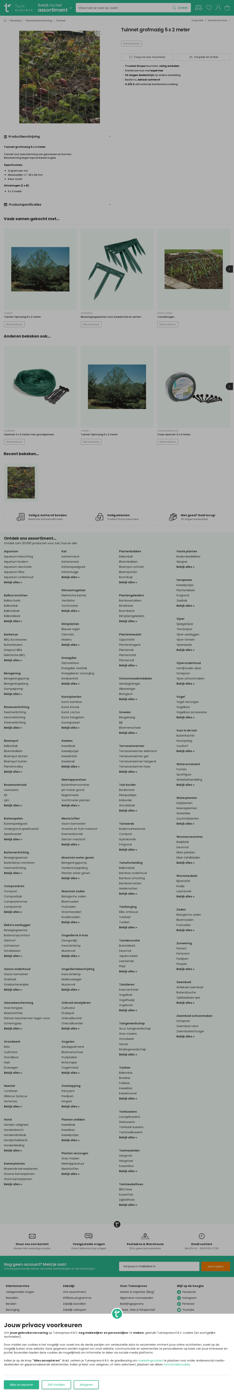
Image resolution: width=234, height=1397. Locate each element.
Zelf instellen (56, 1385)
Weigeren (86, 1385)
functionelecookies (177, 1364)
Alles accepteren (21, 1385)
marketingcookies (150, 1360)
